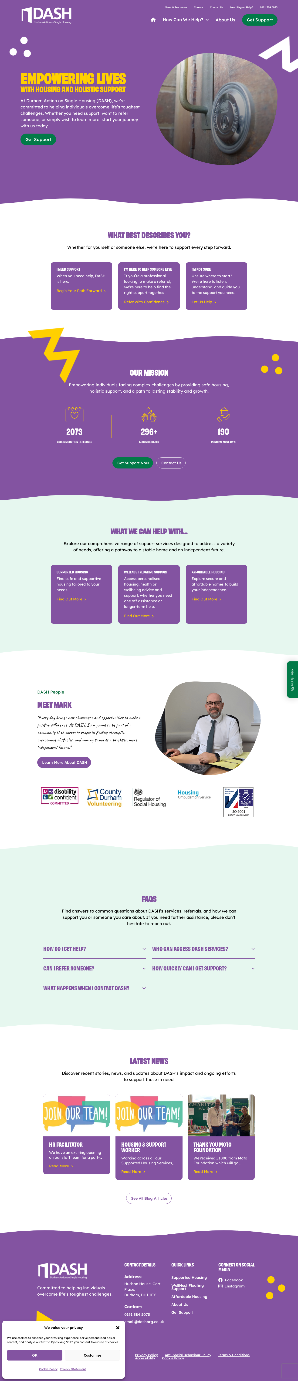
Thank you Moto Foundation (212, 1146)
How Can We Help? (183, 19)
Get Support (260, 20)
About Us (225, 20)
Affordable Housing (189, 1296)
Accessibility (145, 1358)
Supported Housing (189, 1277)
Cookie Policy (48, 1369)
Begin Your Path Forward (79, 290)
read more (59, 1166)
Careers (198, 7)
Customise (92, 1355)
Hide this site (292, 680)
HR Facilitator (66, 1143)
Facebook (234, 1280)
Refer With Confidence (144, 302)
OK (34, 1355)
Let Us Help (202, 302)
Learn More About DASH (64, 762)
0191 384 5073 (269, 7)
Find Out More (69, 599)
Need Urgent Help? (241, 7)
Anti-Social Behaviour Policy (188, 1355)
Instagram (235, 1286)
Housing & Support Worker (143, 1146)
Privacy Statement (73, 1369)
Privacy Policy (146, 1355)
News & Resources (176, 7)
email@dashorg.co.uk (144, 1322)
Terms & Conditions (234, 1355)
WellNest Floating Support (187, 1287)
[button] (117, 1327)
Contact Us (216, 7)
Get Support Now (133, 463)
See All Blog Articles (149, 1198)
